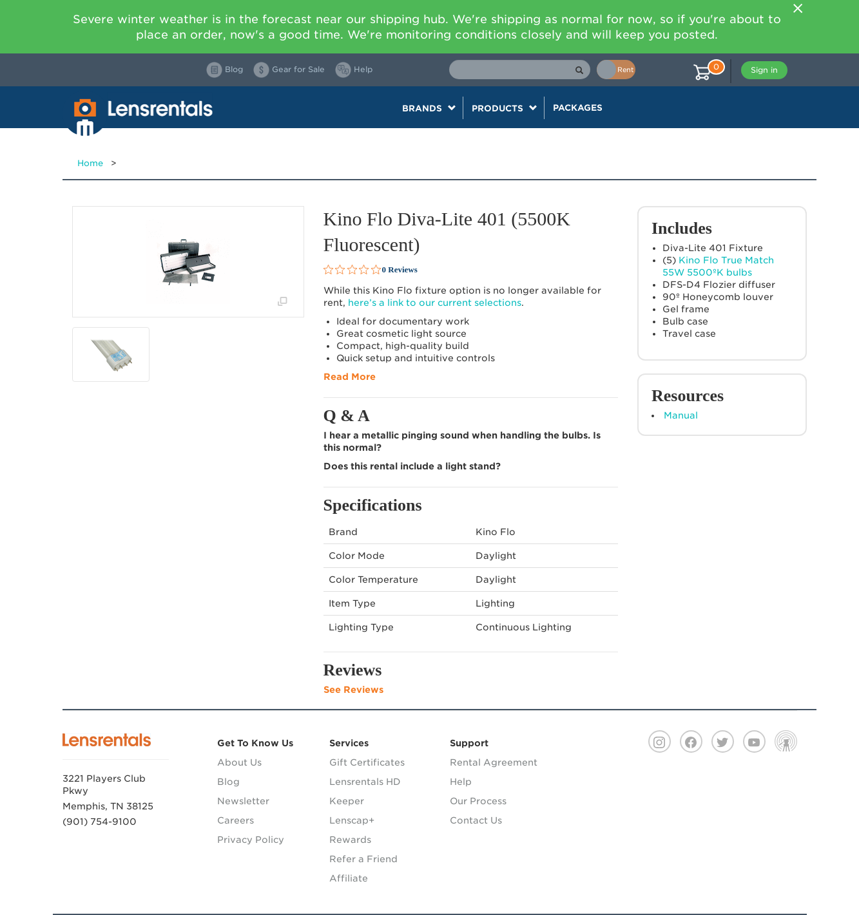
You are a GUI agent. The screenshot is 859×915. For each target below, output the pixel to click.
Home (90, 163)
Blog (228, 782)
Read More (349, 377)
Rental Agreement (493, 762)
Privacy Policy (250, 840)
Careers (235, 820)
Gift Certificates (367, 762)
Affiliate (348, 878)
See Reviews (353, 689)
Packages (578, 107)
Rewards (350, 840)
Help (461, 782)
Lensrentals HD (365, 782)
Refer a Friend (363, 859)
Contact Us (476, 820)
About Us (239, 762)
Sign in (764, 70)
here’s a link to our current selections (434, 302)
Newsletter (243, 801)
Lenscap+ (351, 820)
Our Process (478, 801)
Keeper (346, 801)
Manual (681, 415)
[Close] (798, 8)
